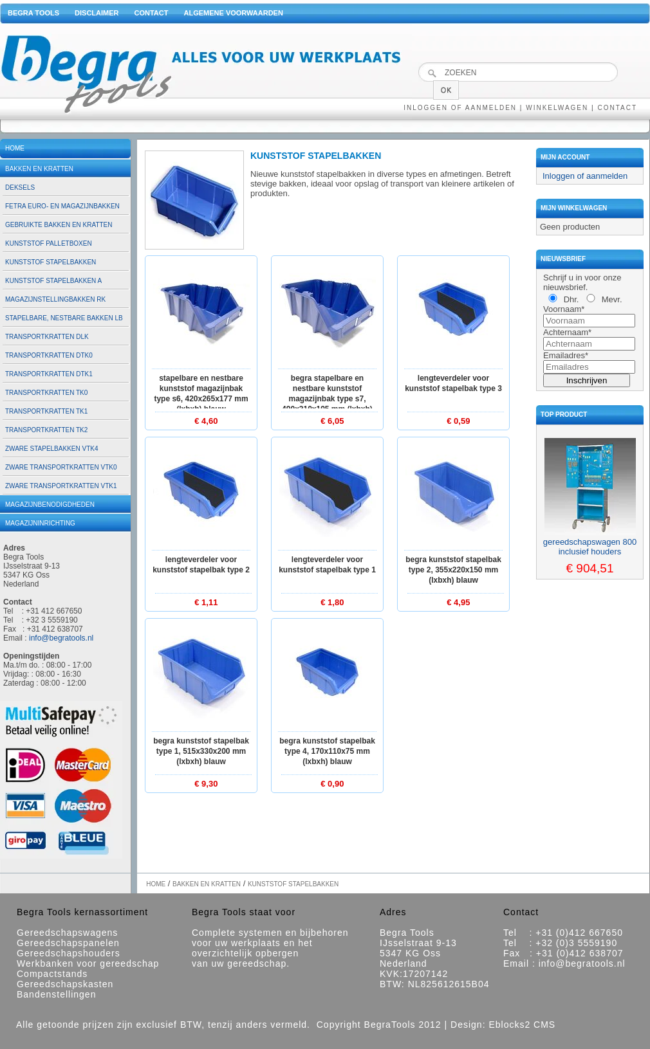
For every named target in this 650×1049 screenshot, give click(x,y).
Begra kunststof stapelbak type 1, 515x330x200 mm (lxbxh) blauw (201, 751)
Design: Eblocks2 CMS (502, 1024)
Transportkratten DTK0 (49, 355)
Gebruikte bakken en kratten (59, 224)
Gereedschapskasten (65, 984)
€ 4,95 (458, 602)
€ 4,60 (206, 421)
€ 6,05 (332, 421)
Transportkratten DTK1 (49, 374)
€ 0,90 (332, 784)
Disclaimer (96, 13)
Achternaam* (567, 332)
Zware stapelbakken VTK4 (51, 448)
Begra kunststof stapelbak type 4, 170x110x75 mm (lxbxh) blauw (327, 751)
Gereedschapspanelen (68, 943)
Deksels (20, 187)
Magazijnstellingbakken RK (55, 299)
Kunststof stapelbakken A (53, 280)
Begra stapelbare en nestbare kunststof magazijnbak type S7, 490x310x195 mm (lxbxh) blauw (327, 399)
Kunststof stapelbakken (50, 262)
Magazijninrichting (40, 523)
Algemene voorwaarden (233, 13)
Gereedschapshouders (68, 953)
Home (14, 148)
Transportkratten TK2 (46, 429)
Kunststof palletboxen (48, 243)
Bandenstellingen (56, 994)
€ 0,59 (458, 421)
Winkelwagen (557, 107)
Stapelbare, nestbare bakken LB (64, 318)
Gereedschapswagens (67, 932)
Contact (152, 13)
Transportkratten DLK (47, 336)
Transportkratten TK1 (46, 411)
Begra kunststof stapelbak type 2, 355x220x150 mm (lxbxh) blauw (453, 570)
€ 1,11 (206, 602)
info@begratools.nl (61, 638)
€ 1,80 (332, 602)
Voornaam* (563, 309)
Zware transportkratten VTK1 (61, 485)
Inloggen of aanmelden (460, 107)
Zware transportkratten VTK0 (61, 467)
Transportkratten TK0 (46, 392)
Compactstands (52, 974)
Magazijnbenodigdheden (50, 504)
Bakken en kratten (39, 168)
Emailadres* (565, 355)
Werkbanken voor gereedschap (88, 963)
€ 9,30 (206, 784)
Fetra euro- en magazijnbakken (62, 206)
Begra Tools (33, 13)
